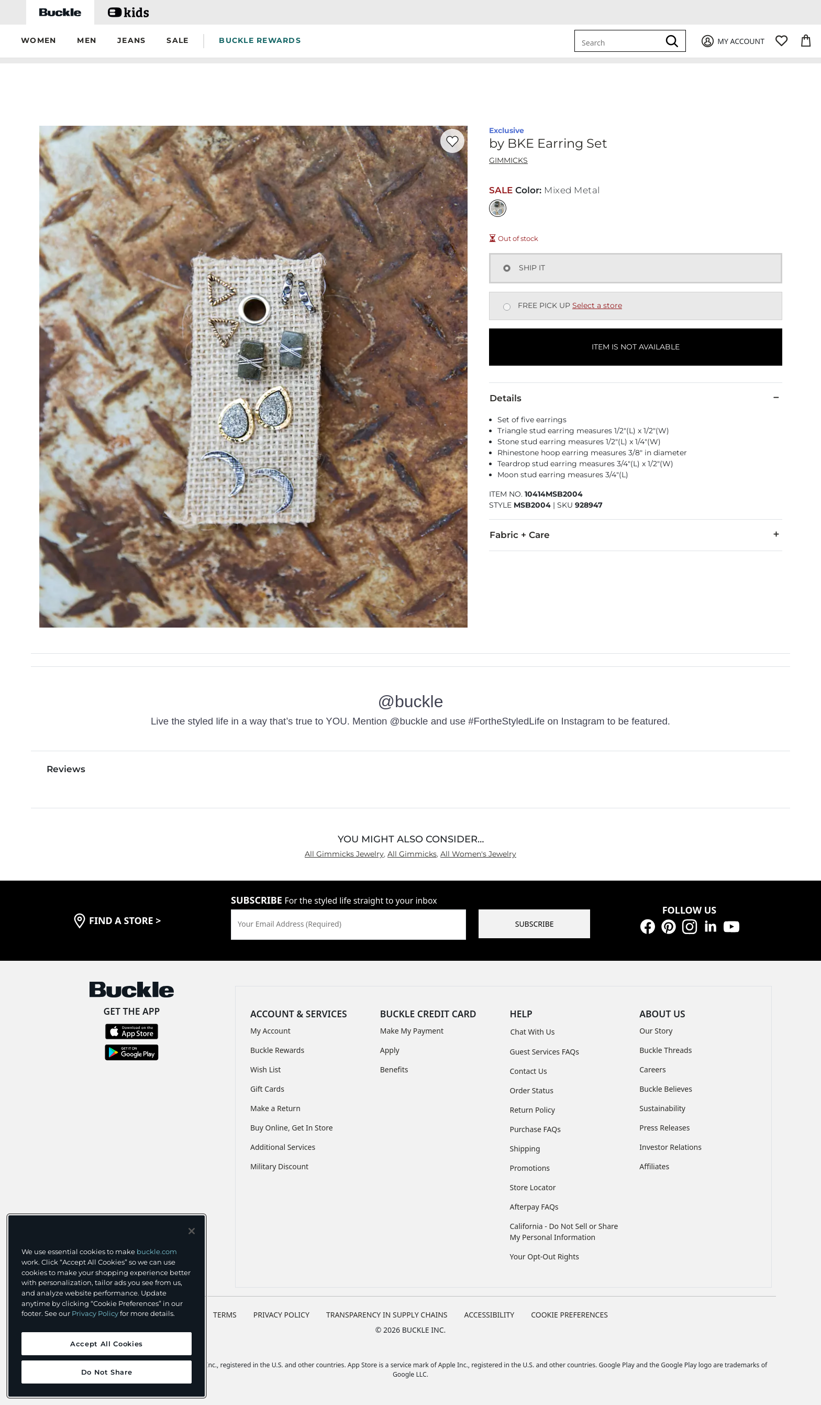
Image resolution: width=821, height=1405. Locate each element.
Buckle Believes (665, 1089)
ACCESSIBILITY (489, 1315)
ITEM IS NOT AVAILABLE (636, 347)
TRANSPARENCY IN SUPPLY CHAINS (387, 1315)
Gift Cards (267, 1089)
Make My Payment (411, 1031)
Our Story (655, 1031)
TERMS (225, 1315)
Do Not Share (106, 1372)
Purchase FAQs (535, 1129)
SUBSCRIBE (534, 924)
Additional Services (282, 1147)
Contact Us (528, 1071)
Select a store (597, 305)
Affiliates (654, 1166)
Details (636, 397)
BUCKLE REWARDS (260, 40)
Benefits (394, 1069)
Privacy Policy (95, 1313)
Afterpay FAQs (534, 1207)
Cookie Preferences (569, 1315)
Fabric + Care (636, 534)
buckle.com (157, 1251)
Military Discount (279, 1166)
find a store (125, 920)
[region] (106, 1306)
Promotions (530, 1168)
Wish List (265, 1069)
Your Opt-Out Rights (545, 1256)
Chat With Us (533, 1032)
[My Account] (732, 41)
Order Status (531, 1090)
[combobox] (619, 40)
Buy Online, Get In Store (291, 1128)
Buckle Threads (665, 1050)
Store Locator (533, 1187)
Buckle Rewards (277, 1050)
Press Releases (664, 1128)
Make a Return (275, 1108)
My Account (270, 1031)
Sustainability (662, 1108)
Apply (390, 1050)
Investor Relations (670, 1147)
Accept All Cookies (106, 1344)
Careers (652, 1069)
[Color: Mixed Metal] (498, 208)
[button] (38, 41)
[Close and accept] (191, 1231)
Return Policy (532, 1110)
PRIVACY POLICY (281, 1315)
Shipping (525, 1149)
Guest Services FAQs (544, 1052)
